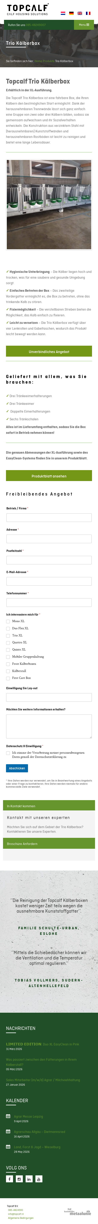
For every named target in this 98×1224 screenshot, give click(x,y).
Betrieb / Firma (17, 508)
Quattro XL (19, 643)
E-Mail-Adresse (17, 572)
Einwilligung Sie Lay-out (21, 688)
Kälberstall (19, 671)
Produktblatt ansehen (49, 476)
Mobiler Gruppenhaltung (28, 657)
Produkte (49, 61)
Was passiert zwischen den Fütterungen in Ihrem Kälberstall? (41, 1062)
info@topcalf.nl (16, 1214)
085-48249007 (36, 25)
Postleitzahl (15, 551)
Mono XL (18, 622)
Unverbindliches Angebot (49, 351)
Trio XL (17, 636)
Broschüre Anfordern (22, 844)
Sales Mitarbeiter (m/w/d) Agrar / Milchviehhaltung (43, 1080)
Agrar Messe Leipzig (28, 1116)
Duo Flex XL (20, 629)
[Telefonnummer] (49, 602)
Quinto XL (19, 650)
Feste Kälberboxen (24, 664)
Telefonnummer (17, 593)
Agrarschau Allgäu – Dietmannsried (39, 1132)
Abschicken (17, 768)
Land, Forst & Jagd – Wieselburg (37, 1147)
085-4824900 (15, 1210)
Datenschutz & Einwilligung (24, 746)
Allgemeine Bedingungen (21, 1218)
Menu (84, 25)
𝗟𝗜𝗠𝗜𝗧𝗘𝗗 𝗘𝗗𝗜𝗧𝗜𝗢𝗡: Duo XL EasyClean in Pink (42, 1044)
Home (38, 61)
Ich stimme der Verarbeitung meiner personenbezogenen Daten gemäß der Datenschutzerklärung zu (48, 755)
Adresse (12, 529)
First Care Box (21, 678)
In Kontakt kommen (21, 806)
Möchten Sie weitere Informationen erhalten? (35, 709)
